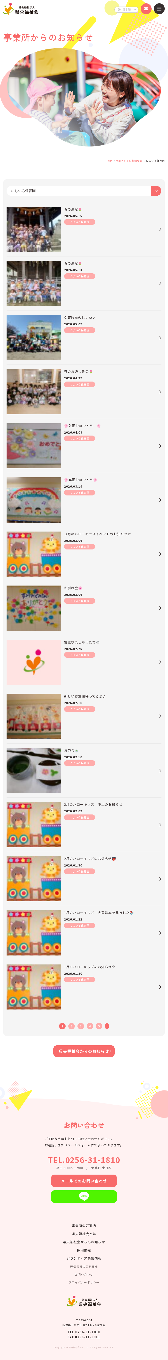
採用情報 (84, 1250)
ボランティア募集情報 (84, 1258)
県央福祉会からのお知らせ (84, 1051)
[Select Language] (126, 10)
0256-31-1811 (87, 1337)
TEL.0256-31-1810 (84, 1159)
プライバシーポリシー (83, 1282)
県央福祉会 (20, 9)
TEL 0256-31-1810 (84, 1332)
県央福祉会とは (84, 1233)
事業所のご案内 (84, 1225)
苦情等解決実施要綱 (84, 1266)
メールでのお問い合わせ (84, 1181)
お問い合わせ (84, 1274)
